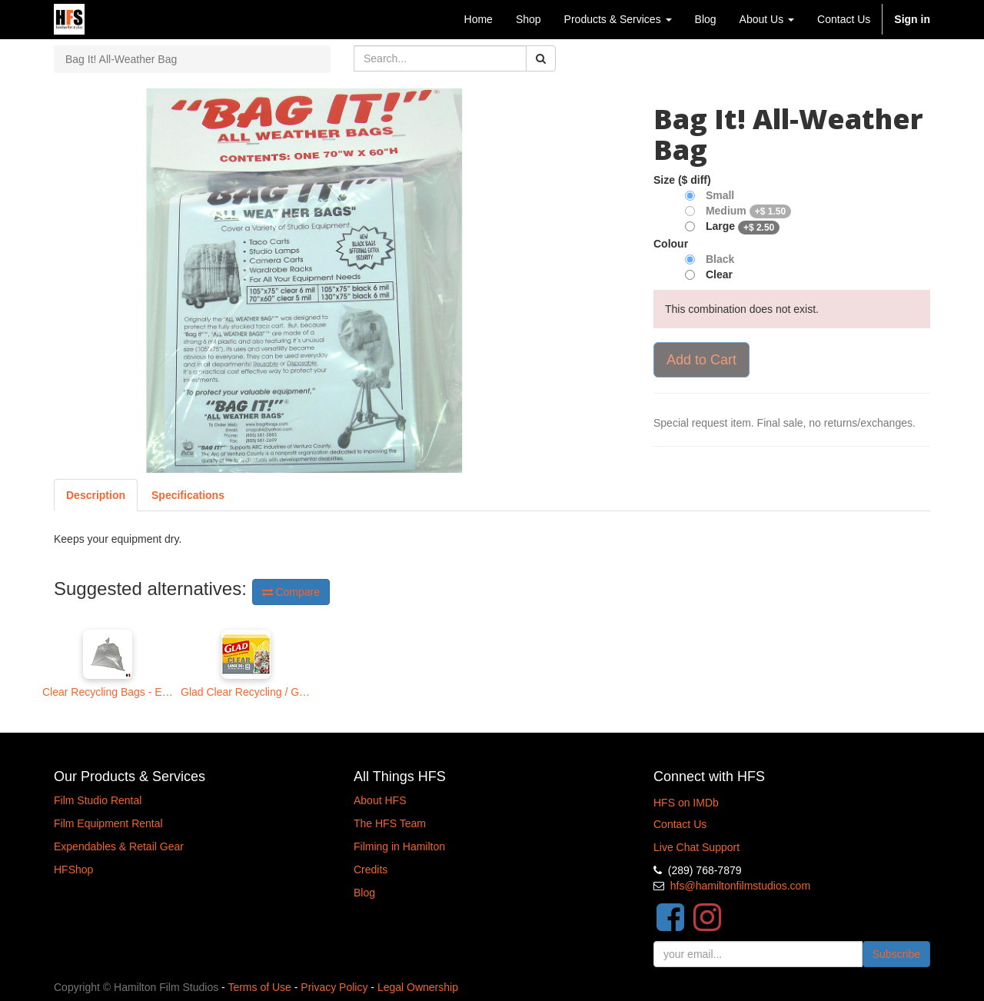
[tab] (188, 495)
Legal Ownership (417, 987)
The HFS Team (390, 823)
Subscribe (896, 954)
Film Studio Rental (97, 800)
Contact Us (679, 824)
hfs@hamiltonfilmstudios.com (740, 886)
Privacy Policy (334, 987)
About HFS (380, 800)
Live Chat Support (696, 847)
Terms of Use (259, 987)
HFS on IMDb (686, 802)
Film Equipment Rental (108, 823)
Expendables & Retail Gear (119, 846)
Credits (370, 869)
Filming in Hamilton (399, 846)
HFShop (73, 869)
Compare (291, 592)
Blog (364, 892)
